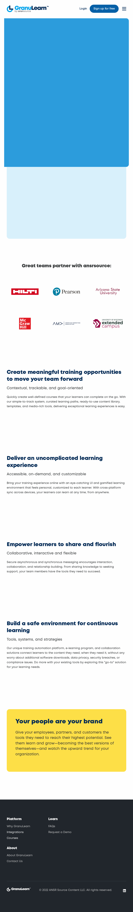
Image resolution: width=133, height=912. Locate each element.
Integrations (15, 832)
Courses (12, 838)
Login (83, 8)
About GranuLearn (20, 855)
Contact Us (15, 861)
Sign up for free (104, 8)
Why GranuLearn (18, 826)
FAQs (51, 826)
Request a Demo (60, 832)
